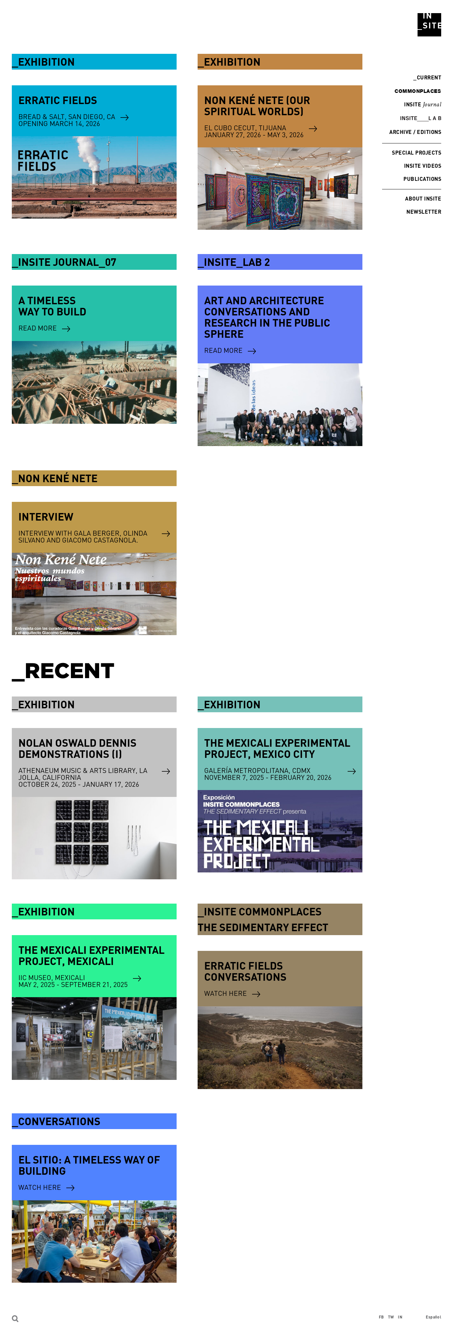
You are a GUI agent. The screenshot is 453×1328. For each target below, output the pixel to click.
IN (400, 1317)
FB (381, 1317)
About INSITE (423, 198)
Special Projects (416, 152)
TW (391, 1317)
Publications (422, 179)
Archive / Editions (415, 132)
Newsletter (423, 211)
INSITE (422, 104)
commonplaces (418, 91)
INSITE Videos (422, 165)
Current (427, 77)
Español (433, 1317)
